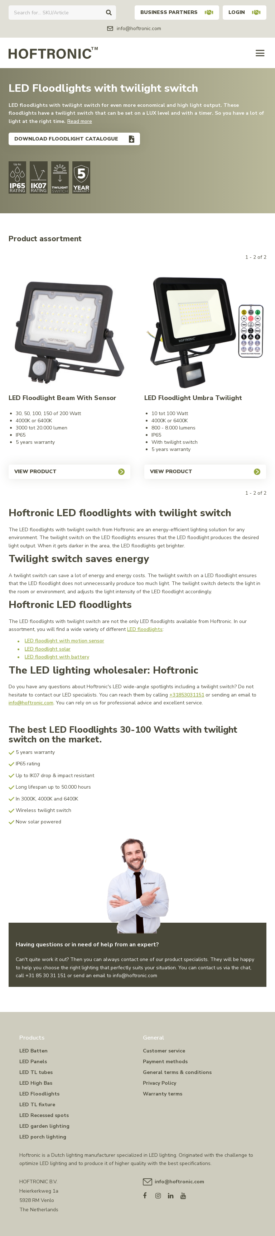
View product (69, 471)
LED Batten (33, 1050)
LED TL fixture (37, 1104)
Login (244, 12)
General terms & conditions (177, 1072)
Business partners (176, 12)
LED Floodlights (39, 1093)
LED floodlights (145, 629)
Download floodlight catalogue (66, 139)
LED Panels (33, 1061)
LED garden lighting (44, 1126)
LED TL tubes (36, 1072)
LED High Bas (35, 1083)
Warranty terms (162, 1093)
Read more (79, 121)
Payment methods (165, 1061)
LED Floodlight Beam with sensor (62, 398)
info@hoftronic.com (31, 702)
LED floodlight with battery (57, 656)
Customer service (164, 1050)
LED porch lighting (42, 1136)
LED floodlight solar (48, 649)
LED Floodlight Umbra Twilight (193, 398)
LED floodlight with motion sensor (64, 640)
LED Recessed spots (44, 1115)
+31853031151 (186, 694)
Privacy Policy (159, 1083)
